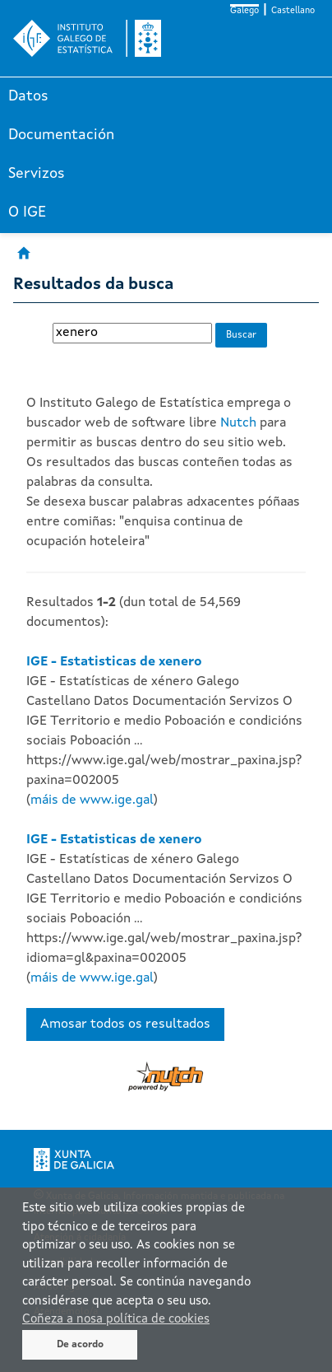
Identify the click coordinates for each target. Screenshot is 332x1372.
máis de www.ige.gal (92, 800)
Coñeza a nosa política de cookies (116, 1320)
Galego (244, 11)
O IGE (27, 212)
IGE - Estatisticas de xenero (114, 662)
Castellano (293, 11)
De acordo (80, 1345)
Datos (28, 96)
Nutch (238, 423)
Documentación (61, 135)
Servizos (36, 173)
